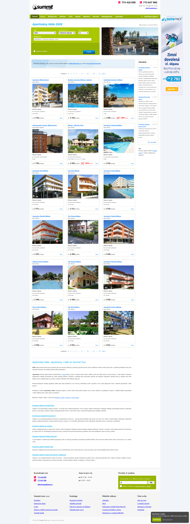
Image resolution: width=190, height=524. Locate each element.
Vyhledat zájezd (151, 16)
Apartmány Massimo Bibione (113, 261)
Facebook (140, 510)
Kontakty (37, 500)
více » (61, 117)
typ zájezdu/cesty (63, 30)
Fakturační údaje (40, 503)
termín (80, 30)
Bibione (57, 397)
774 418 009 (129, 2)
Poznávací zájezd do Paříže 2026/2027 (44, 436)
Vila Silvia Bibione (73, 307)
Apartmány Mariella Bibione (41, 216)
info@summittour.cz (151, 8)
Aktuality (105, 500)
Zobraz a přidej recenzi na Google (46, 510)
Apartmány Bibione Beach (40, 80)
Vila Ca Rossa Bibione (39, 307)
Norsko (96, 16)
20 (87, 73)
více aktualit (153, 142)
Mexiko (63, 16)
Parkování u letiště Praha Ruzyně (113, 507)
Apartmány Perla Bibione (40, 170)
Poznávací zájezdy (76, 500)
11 (82, 73)
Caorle (62, 397)
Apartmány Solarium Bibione (113, 125)
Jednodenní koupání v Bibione (113, 80)
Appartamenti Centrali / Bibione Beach (44, 125)
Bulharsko (52, 16)
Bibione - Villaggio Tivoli (75, 125)
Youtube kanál (39, 513)
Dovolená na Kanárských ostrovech (44, 416)
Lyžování (119, 16)
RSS (149, 142)
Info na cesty (141, 500)
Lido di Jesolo (75, 397)
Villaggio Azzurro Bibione (40, 261)
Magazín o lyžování (144, 507)
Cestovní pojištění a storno (111, 510)
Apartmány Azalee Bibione (112, 170)
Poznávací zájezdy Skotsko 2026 (42, 447)
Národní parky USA (77, 510)
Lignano (67, 397)
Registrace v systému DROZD (113, 513)
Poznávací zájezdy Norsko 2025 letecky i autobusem (49, 455)
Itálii (64, 374)
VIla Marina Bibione (74, 261)
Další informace (167, 519)
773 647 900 (150, 2)
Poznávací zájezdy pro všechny (42, 426)
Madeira (86, 16)
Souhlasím (156, 519)
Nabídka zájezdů (75, 503)
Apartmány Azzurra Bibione (112, 307)
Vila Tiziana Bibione (74, 216)
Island (77, 16)
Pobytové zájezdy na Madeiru (80, 507)
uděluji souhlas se (136, 486)
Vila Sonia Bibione (73, 170)
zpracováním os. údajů (143, 486)
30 (93, 73)
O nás (36, 507)
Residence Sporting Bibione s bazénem (80, 80)
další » (104, 73)
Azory (42, 16)
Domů (35, 16)
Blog (104, 503)
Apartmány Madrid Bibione (112, 216)
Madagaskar (107, 16)
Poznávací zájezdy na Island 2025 (43, 405)
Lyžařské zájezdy (143, 503)
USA (71, 16)
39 (99, 73)
